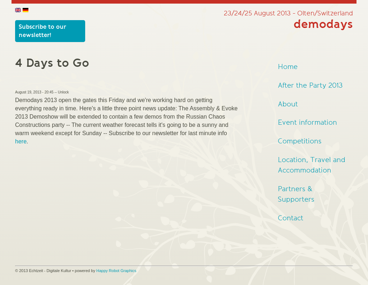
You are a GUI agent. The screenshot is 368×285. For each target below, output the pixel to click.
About (288, 104)
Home (288, 66)
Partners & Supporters (296, 194)
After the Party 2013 (310, 85)
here (21, 141)
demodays (323, 24)
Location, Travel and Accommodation (311, 165)
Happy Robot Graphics (116, 270)
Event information (307, 122)
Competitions (300, 141)
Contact (290, 218)
